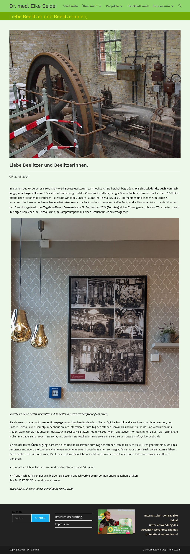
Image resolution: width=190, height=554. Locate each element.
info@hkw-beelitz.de (148, 436)
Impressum (62, 524)
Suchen (17, 512)
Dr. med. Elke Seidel (33, 6)
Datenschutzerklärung (68, 517)
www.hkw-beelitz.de (76, 422)
